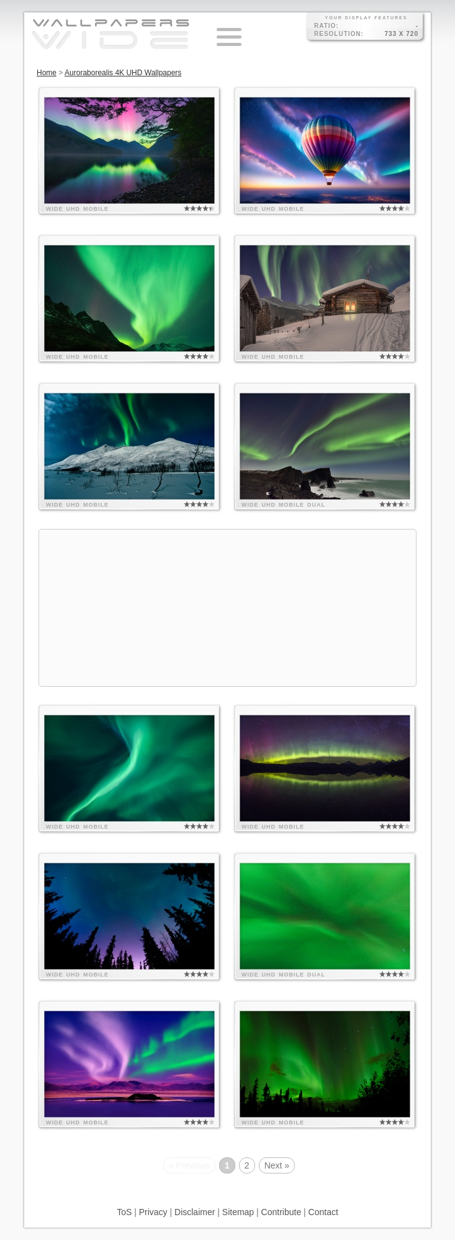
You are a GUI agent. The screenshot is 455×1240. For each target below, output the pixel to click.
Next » (276, 1165)
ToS (124, 1212)
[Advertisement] (227, 608)
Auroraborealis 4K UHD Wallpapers (123, 72)
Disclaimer (194, 1212)
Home (46, 72)
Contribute (281, 1212)
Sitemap (238, 1212)
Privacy (153, 1212)
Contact (323, 1212)
